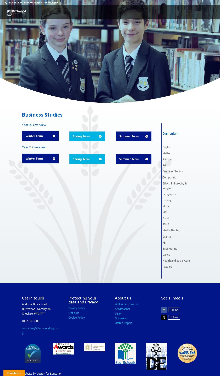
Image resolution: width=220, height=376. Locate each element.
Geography (169, 194)
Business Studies (172, 171)
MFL (165, 212)
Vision (118, 313)
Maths (166, 153)
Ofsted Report (123, 323)
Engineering (169, 248)
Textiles (167, 266)
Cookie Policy (76, 317)
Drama (166, 236)
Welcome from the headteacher (127, 306)
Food (165, 218)
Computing (169, 177)
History (166, 200)
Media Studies (171, 230)
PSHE (165, 224)
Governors (121, 318)
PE (164, 242)
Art (164, 165)
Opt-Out (73, 313)
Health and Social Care (176, 260)
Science (167, 159)
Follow (174, 310)
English (166, 147)
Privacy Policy (76, 308)
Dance (166, 254)
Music (166, 206)
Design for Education (49, 373)
